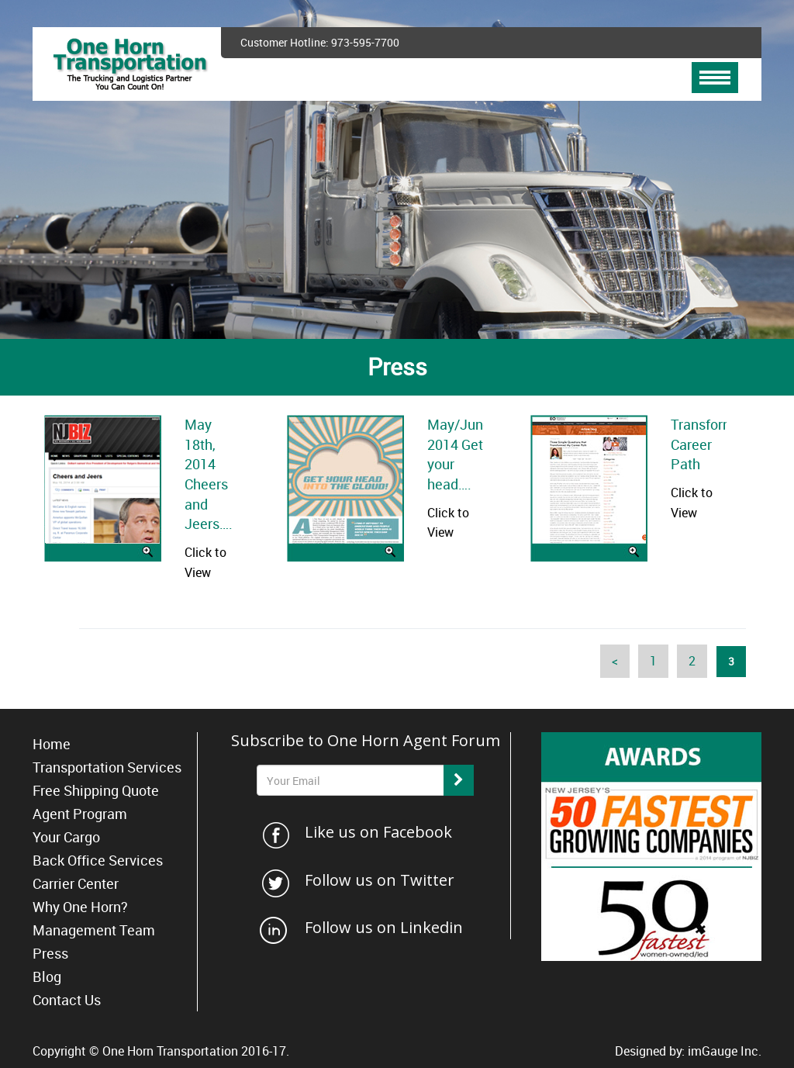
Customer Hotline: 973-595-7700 (319, 42)
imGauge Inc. (724, 1050)
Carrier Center (76, 883)
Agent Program (80, 813)
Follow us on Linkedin (384, 927)
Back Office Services (98, 860)
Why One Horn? (80, 906)
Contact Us (67, 999)
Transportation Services (107, 767)
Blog (47, 976)
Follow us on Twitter (379, 879)
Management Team (94, 930)
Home (52, 743)
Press (50, 953)
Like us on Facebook (378, 831)
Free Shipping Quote (96, 790)
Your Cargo (66, 837)
